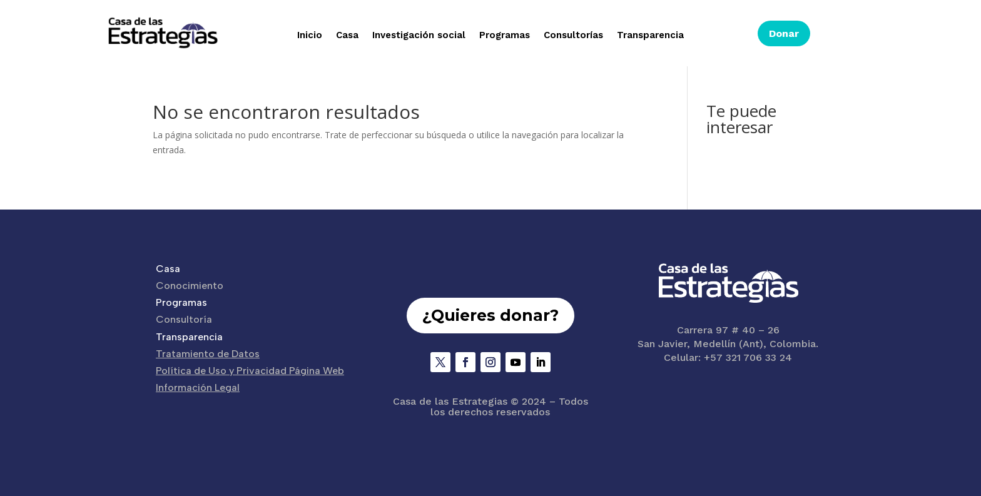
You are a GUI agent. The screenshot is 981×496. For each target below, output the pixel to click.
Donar (784, 33)
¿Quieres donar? (490, 315)
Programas (504, 36)
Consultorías (573, 36)
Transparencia (650, 36)
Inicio (309, 36)
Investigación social (418, 36)
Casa (347, 36)
